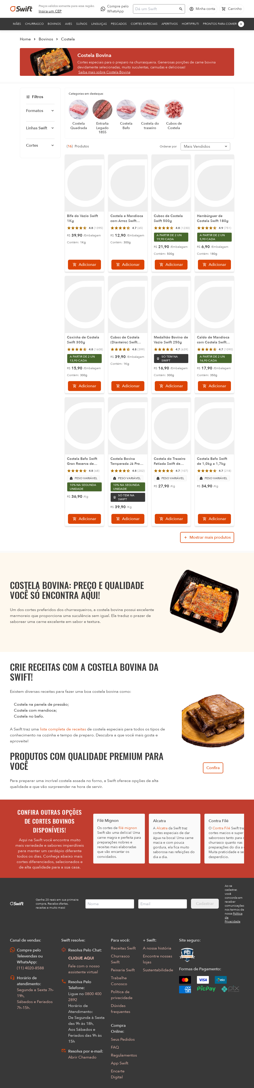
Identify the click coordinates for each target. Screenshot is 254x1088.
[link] (50, 11)
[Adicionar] (84, 265)
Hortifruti (190, 24)
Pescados (119, 24)
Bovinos (54, 24)
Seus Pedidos (123, 1039)
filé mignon (128, 828)
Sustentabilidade (158, 970)
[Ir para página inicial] (21, 9)
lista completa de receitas (63, 729)
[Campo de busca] (155, 8)
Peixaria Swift (123, 970)
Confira (213, 768)
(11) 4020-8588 (30, 968)
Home (25, 39)
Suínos (81, 24)
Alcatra (162, 828)
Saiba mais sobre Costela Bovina (104, 72)
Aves (68, 24)
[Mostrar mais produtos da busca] (207, 537)
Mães (17, 24)
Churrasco (34, 24)
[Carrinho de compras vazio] (231, 9)
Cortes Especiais (144, 24)
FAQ (115, 1047)
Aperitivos (169, 24)
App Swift (119, 1063)
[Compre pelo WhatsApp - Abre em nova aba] (116, 9)
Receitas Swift (123, 948)
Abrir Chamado (82, 1057)
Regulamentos (124, 1055)
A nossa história (157, 948)
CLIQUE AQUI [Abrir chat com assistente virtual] (81, 958)
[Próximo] (241, 24)
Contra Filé (221, 828)
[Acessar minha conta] (202, 9)
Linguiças (99, 24)
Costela (68, 39)
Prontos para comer (220, 24)
